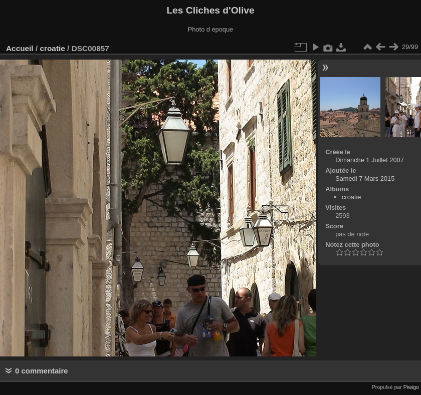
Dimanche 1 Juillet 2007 (369, 160)
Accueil (20, 48)
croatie (52, 48)
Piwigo (411, 387)
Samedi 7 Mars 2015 (364, 178)
